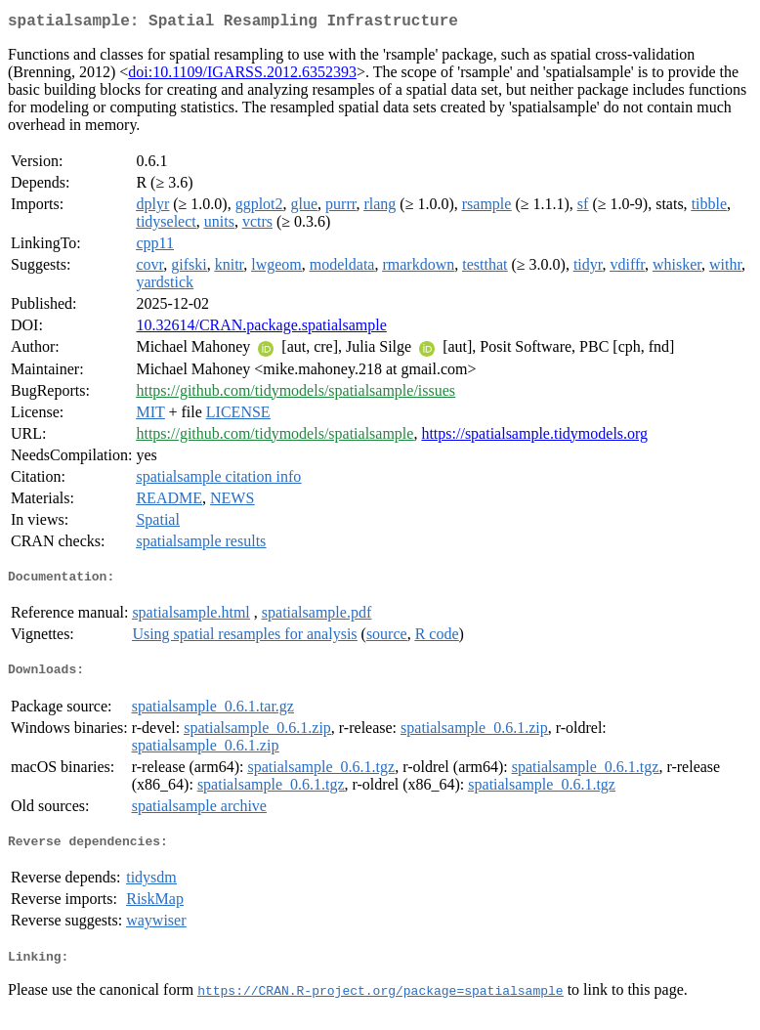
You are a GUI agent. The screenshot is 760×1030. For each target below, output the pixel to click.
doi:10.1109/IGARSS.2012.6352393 (242, 75)
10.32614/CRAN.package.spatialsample (261, 329)
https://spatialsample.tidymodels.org (534, 437)
